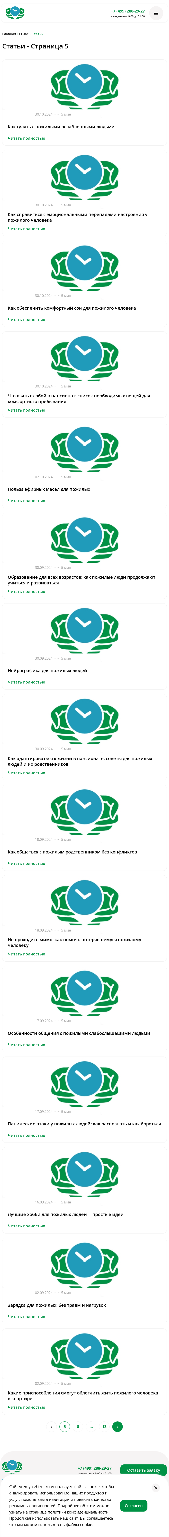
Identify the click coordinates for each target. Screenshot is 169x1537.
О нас (24, 34)
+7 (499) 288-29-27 (128, 11)
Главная (9, 34)
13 (104, 1426)
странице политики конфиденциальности (68, 1512)
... (91, 1426)
